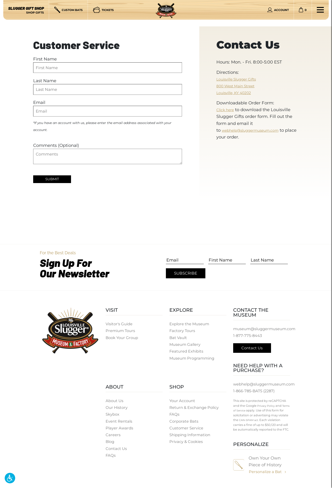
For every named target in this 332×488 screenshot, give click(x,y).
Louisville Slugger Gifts (240, 79)
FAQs (111, 458)
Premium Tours (121, 330)
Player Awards (120, 430)
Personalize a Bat (266, 477)
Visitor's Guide (120, 324)
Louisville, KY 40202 (237, 92)
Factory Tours (182, 330)
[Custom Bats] (68, 10)
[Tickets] (103, 10)
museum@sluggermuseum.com (265, 328)
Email (39, 102)
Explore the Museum (189, 324)
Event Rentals (119, 423)
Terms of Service (261, 411)
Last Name (44, 80)
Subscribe (185, 273)
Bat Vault (178, 337)
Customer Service (186, 430)
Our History (117, 410)
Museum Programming (192, 358)
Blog (110, 444)
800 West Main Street (239, 85)
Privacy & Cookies (186, 444)
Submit (53, 179)
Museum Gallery (185, 344)
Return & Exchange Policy (194, 410)
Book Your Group (122, 337)
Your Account (182, 403)
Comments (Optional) (56, 145)
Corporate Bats (184, 423)
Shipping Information (190, 437)
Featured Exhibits (186, 351)
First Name (45, 59)
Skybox (113, 417)
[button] (10, 478)
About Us (115, 403)
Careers (113, 437)
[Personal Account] (278, 9)
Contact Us (116, 451)
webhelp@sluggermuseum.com (256, 130)
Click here (226, 109)
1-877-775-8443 (248, 335)
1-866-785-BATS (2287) (255, 391)
